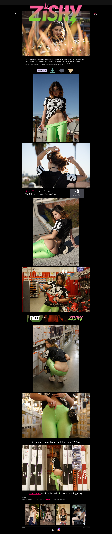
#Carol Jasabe (42, 70)
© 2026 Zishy (24, 527)
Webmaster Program (86, 527)
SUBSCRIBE (29, 191)
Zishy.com (33, 194)
